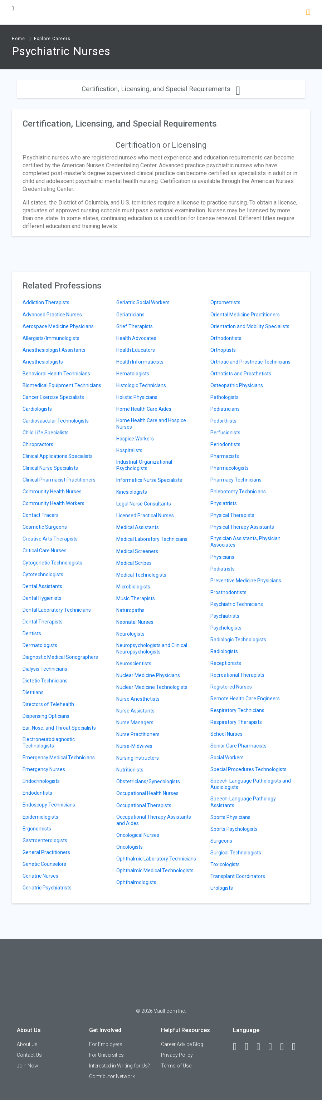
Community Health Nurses (52, 491)
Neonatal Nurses (134, 622)
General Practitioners (46, 852)
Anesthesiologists (43, 362)
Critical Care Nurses (45, 550)
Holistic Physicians (136, 397)
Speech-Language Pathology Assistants (243, 802)
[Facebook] (238, 1046)
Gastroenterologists (45, 840)
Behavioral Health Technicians (56, 373)
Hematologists (132, 373)
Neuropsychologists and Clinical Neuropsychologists (151, 648)
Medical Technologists (141, 575)
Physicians (222, 557)
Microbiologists (133, 587)
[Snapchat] (297, 1046)
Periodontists (225, 444)
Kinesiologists (131, 492)
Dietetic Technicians (45, 681)
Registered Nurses (231, 687)
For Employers (105, 1044)
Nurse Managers (134, 722)
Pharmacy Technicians (236, 480)
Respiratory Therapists (236, 722)
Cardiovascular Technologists (56, 421)
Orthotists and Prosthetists (240, 373)
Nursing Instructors (137, 758)
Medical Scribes (134, 563)
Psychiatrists (224, 616)
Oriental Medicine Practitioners (245, 314)
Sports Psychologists (234, 829)
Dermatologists (40, 645)
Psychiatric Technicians (236, 604)
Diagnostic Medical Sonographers (60, 657)
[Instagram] (273, 1046)
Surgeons (221, 841)
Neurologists (130, 634)
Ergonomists (37, 829)
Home (18, 38)
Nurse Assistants (135, 711)
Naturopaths (130, 610)
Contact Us (29, 1055)
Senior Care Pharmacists (238, 746)
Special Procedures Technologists (248, 769)
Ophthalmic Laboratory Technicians (156, 859)
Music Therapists (135, 598)
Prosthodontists (228, 592)
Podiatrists (222, 569)
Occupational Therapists (143, 805)
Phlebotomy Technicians (238, 491)
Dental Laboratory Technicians (57, 610)
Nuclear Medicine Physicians (148, 675)
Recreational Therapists (237, 675)
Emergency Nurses (44, 769)
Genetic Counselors (44, 864)
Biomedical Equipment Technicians (62, 385)
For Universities (106, 1055)
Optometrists (225, 302)
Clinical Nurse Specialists (50, 468)
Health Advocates (136, 338)
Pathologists (224, 397)
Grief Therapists (134, 326)
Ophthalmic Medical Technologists (155, 870)
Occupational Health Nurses (147, 793)
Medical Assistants (137, 527)
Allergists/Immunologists (51, 338)
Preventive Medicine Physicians (245, 580)
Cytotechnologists (43, 574)
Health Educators (135, 350)
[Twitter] (262, 1046)
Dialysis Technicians (45, 669)
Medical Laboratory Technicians (151, 539)
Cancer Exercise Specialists (53, 397)
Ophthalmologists (136, 882)
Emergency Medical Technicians (59, 757)
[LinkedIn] (250, 1046)
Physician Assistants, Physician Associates (245, 542)
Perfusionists (225, 432)
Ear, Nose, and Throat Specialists (59, 728)
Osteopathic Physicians (236, 385)
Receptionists (225, 663)
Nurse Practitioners (138, 734)
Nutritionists (129, 770)
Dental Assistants (42, 586)
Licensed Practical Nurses (145, 515)
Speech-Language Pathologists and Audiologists (250, 784)
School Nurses (226, 734)
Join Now (27, 1066)
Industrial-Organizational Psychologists (144, 465)
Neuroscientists (133, 663)
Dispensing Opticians (46, 716)
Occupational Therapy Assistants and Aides (153, 820)
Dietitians (33, 692)
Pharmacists (224, 456)
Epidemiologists (40, 817)
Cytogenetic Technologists (52, 563)
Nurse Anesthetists (138, 699)
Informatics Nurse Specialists (149, 480)
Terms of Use (176, 1066)
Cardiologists (37, 409)
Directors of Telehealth (48, 704)
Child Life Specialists (46, 432)
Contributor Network (112, 1076)
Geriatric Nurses (40, 876)
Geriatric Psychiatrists (47, 888)
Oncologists (129, 847)
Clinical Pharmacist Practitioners (59, 480)
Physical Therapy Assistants (242, 527)
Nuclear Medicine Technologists (151, 687)
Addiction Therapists (46, 302)
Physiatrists (223, 503)
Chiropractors (38, 444)
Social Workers (227, 757)
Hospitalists (129, 450)
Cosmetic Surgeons (45, 527)
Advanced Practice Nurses (52, 314)
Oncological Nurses (137, 835)
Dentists (32, 633)
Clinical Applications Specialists (58, 456)
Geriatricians (130, 314)
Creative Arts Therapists (50, 539)
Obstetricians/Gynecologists (148, 781)
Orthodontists (225, 338)
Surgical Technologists (235, 852)
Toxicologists (225, 864)
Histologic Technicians (141, 385)
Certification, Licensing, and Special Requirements (161, 89)
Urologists (221, 888)
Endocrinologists (41, 781)
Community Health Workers (53, 503)
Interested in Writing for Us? (119, 1066)
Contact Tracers (41, 515)
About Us (27, 1044)
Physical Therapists (232, 515)
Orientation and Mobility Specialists (249, 326)
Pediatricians (225, 409)
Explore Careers (52, 38)
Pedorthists (223, 421)
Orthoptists (223, 350)
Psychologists (225, 628)
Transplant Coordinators (237, 876)
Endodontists (37, 793)
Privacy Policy (177, 1055)
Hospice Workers (135, 439)
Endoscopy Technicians (49, 805)
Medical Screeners (137, 551)
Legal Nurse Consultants (143, 504)
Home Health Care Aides (143, 409)
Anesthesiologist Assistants (54, 350)
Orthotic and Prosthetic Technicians (250, 362)
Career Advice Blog (182, 1044)
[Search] (308, 12)
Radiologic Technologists (238, 639)
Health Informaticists (140, 362)
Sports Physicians (230, 817)
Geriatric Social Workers (143, 302)
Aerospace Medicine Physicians (58, 326)
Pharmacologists (229, 468)
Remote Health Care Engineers (245, 698)
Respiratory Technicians (237, 710)
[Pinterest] (285, 1046)
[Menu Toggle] (13, 8)
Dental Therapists (43, 622)
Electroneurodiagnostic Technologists (49, 742)
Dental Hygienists (42, 598)
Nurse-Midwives (134, 746)
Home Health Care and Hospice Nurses (151, 424)
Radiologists (224, 651)
